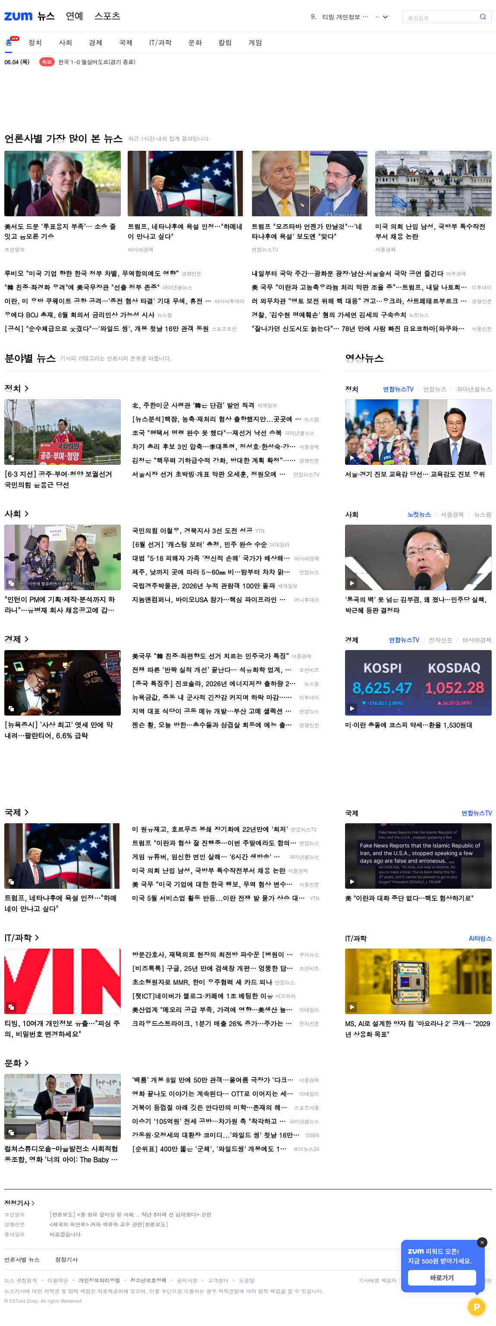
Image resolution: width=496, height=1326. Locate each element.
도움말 (246, 1280)
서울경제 (385, 249)
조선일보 (14, 249)
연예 (74, 16)
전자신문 (440, 639)
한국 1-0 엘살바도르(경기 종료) (96, 62)
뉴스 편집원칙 (20, 1280)
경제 (96, 42)
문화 (195, 42)
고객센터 (218, 1280)
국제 (126, 42)
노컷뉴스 (418, 514)
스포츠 (107, 16)
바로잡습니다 (65, 1234)
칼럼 (225, 42)
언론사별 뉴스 (22, 1259)
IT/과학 (160, 42)
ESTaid (17, 1301)
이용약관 (57, 1280)
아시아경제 (141, 249)
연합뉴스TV (264, 249)
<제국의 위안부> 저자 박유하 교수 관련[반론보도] (109, 1224)
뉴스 (46, 16)
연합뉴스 (434, 389)
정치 (35, 42)
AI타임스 (480, 938)
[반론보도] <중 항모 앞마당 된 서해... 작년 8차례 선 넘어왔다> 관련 (131, 1214)
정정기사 (16, 1203)
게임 (255, 42)
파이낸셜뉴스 (474, 389)
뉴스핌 (483, 514)
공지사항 (187, 1280)
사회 (65, 42)
